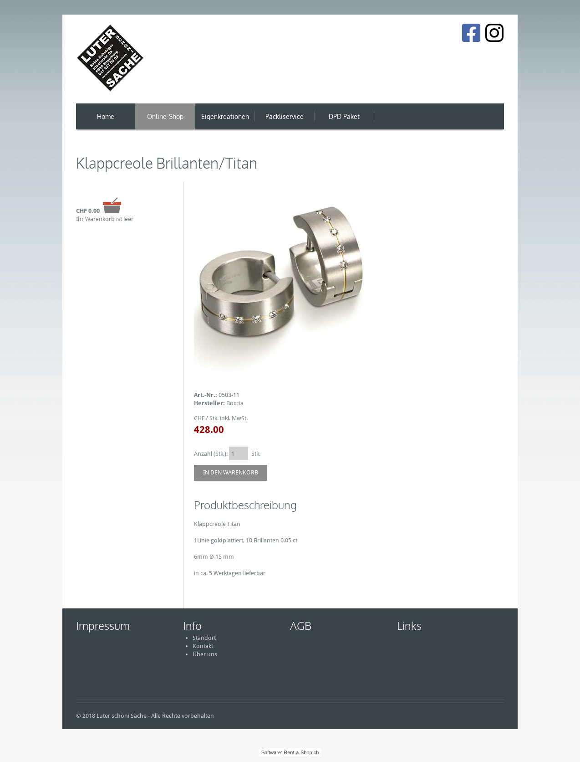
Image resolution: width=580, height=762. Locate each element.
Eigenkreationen (225, 116)
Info (192, 625)
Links (409, 625)
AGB (300, 625)
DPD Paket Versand (344, 121)
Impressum (103, 625)
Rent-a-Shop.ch (301, 752)
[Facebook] (471, 33)
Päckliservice (284, 116)
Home (105, 116)
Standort (204, 637)
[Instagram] (494, 33)
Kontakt (203, 646)
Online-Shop (165, 116)
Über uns (205, 654)
